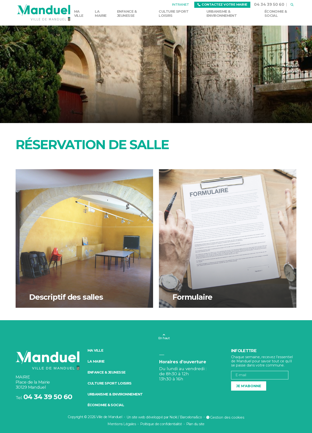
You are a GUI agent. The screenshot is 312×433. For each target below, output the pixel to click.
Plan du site (195, 424)
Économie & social (275, 13)
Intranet (180, 4)
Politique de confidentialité (161, 424)
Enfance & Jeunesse (127, 13)
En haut (164, 338)
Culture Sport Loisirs (173, 13)
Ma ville (78, 13)
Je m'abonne (248, 386)
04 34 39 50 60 (269, 4)
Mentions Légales (121, 424)
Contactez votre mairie (222, 4)
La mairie (101, 13)
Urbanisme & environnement (221, 13)
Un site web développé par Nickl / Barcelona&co (164, 417)
